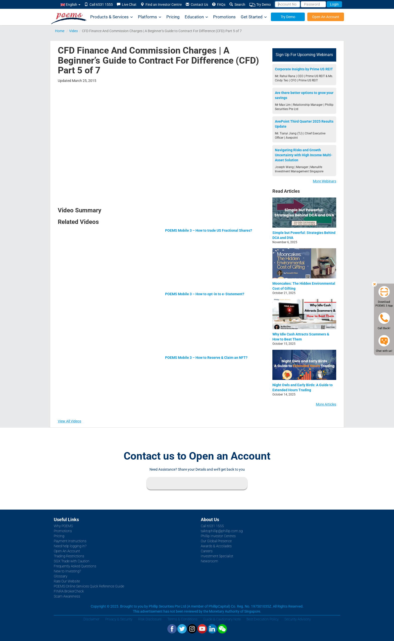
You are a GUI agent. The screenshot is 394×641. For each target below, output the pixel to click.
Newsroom (209, 561)
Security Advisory (297, 619)
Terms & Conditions (182, 619)
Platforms (149, 17)
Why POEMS (63, 526)
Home (59, 31)
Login (334, 4)
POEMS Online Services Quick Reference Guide (89, 586)
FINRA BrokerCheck (69, 591)
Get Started (254, 17)
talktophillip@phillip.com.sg (222, 531)
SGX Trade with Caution (71, 561)
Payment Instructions (70, 541)
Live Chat (126, 5)
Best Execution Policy (263, 619)
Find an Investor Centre (161, 5)
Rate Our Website (67, 581)
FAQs (218, 5)
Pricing (173, 16)
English (70, 5)
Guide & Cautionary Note (222, 619)
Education (196, 17)
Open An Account (325, 17)
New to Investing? (67, 571)
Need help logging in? (70, 546)
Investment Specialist (217, 556)
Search (237, 5)
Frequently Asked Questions (75, 566)
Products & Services (111, 17)
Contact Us (197, 5)
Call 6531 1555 (98, 5)
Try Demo (260, 5)
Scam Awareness (67, 596)
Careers (207, 551)
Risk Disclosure (150, 619)
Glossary (60, 576)
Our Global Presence (216, 541)
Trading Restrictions (69, 556)
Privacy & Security (118, 619)
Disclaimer (91, 619)
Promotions (224, 16)
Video (73, 31)
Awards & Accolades (216, 546)
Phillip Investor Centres (218, 536)
